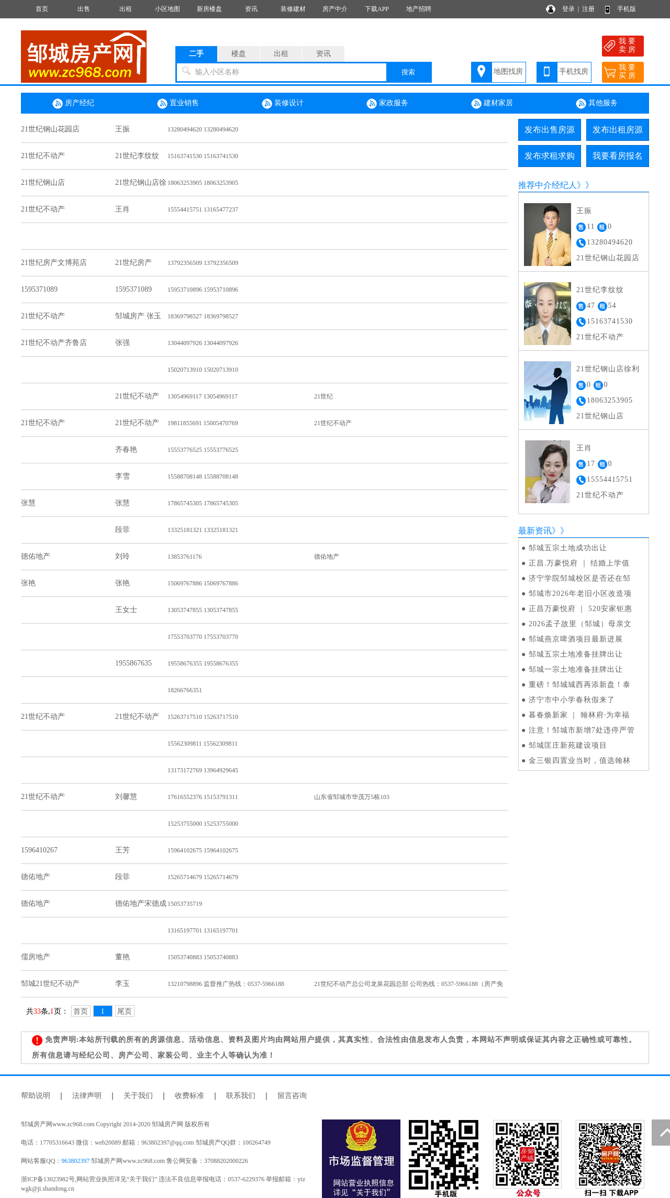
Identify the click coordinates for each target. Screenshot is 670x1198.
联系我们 (240, 1096)
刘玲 (122, 556)
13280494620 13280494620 (203, 129)
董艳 (122, 957)
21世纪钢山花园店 (50, 129)
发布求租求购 (549, 155)
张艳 (28, 583)
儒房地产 (35, 957)
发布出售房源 (549, 129)
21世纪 (323, 396)
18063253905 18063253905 (203, 182)
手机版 (626, 9)
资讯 (251, 9)
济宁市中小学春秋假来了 (572, 700)
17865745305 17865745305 (203, 503)
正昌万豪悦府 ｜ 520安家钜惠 (580, 609)
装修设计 (283, 103)
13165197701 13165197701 (203, 930)
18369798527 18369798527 (203, 316)
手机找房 (573, 71)
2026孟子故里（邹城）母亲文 (580, 624)
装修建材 (293, 9)
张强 (122, 343)
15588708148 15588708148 (203, 476)
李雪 (122, 476)
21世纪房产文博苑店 (54, 263)
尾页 (124, 1011)
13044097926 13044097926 (203, 343)
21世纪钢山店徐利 (608, 369)
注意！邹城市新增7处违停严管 (582, 730)
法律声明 (87, 1096)
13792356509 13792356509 (203, 263)
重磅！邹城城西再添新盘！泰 (580, 685)
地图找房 (508, 71)
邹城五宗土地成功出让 (568, 548)
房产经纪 (73, 103)
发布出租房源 (618, 129)
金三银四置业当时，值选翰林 (580, 760)
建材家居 (492, 103)
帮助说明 (35, 1096)
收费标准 (189, 1096)
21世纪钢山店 (43, 182)
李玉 (122, 984)
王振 (122, 129)
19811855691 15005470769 (203, 423)
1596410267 (39, 850)
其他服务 (597, 103)
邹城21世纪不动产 (50, 984)
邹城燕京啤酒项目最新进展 (576, 639)
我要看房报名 (618, 155)
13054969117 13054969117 (203, 396)
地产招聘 (418, 9)
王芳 (122, 850)
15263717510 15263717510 (203, 716)
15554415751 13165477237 (203, 209)
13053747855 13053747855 (203, 610)
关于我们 (138, 1096)
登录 (568, 9)
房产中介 (335, 9)
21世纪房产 (133, 263)
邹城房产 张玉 (138, 316)
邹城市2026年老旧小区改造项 (580, 593)
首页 (42, 9)
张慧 (28, 503)
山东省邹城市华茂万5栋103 (351, 797)
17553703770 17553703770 (203, 636)
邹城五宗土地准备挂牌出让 (576, 654)
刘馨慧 (126, 797)
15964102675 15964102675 (203, 850)
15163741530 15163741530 (203, 156)
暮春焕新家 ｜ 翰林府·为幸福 (579, 715)
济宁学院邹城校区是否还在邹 (580, 578)
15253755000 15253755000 (203, 823)
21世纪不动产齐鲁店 (54, 343)
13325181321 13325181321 (203, 530)
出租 (125, 9)
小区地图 (167, 9)
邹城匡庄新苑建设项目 (568, 745)
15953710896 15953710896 (203, 289)
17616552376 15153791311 (203, 797)
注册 (588, 9)
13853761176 (185, 556)
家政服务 (387, 103)
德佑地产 (35, 556)
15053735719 (185, 903)
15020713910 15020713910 (203, 369)
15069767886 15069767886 (203, 583)
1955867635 (133, 663)
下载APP (377, 9)
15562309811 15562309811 (203, 743)
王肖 (122, 209)
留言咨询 (292, 1096)
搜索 (408, 72)
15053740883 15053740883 (203, 957)
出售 (83, 9)
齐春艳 (126, 449)
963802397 (75, 1160)
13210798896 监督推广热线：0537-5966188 (226, 984)
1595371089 (39, 289)
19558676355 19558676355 (203, 663)
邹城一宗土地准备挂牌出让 (576, 669)
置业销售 (178, 103)
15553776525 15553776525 (203, 449)
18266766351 (185, 690)
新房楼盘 (209, 9)
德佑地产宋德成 (140, 903)
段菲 (122, 530)
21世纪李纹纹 (137, 156)
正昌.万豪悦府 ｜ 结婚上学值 (579, 563)
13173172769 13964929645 (203, 770)
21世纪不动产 (43, 156)
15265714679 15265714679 (203, 877)
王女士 (126, 610)
